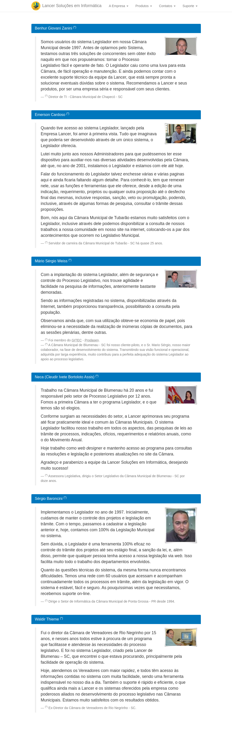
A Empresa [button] (118, 6)
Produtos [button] (143, 6)
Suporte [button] (190, 6)
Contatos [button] (167, 6)
